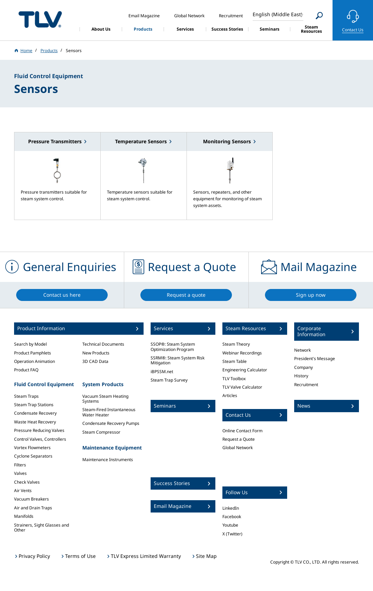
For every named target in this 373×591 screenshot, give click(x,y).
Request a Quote (238, 439)
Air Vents (23, 490)
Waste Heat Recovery (35, 422)
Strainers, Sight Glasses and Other (41, 527)
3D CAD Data (95, 361)
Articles (229, 395)
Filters (20, 465)
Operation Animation (34, 361)
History (301, 376)
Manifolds (23, 516)
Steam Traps (26, 396)
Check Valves (27, 482)
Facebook (231, 517)
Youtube (230, 525)
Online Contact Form (242, 431)
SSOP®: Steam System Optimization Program (173, 346)
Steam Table (234, 361)
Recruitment (306, 385)
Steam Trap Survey (169, 380)
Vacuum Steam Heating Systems (105, 398)
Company (303, 367)
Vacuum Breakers (31, 499)
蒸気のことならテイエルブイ (40, 19)
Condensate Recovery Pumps (110, 423)
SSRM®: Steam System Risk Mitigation (177, 360)
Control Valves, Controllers (40, 439)
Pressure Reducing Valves (39, 430)
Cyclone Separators (33, 456)
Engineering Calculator (244, 370)
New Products (95, 353)
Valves (20, 473)
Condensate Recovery (35, 413)
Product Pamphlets (32, 353)
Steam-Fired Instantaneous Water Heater (108, 412)
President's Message (314, 358)
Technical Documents (103, 344)
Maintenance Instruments (107, 460)
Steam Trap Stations (33, 405)
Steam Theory (236, 344)
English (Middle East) (277, 14)
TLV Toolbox (234, 379)
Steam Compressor (101, 432)
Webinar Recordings (242, 353)
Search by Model (30, 344)
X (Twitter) (232, 534)
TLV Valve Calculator (242, 387)
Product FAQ (26, 370)
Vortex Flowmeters (32, 448)
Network (302, 350)
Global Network (237, 448)
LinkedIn (230, 508)
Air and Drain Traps (33, 508)
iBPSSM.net (162, 372)
